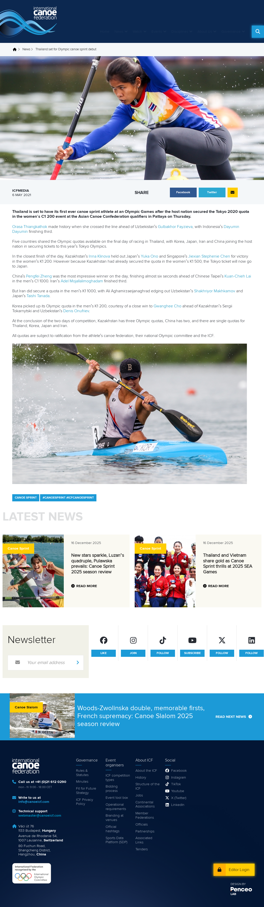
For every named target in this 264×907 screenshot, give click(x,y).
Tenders (141, 849)
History (140, 777)
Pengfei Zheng (39, 276)
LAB (233, 894)
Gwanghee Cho (167, 306)
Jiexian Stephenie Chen (209, 256)
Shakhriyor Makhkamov (214, 291)
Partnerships (144, 831)
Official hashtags (112, 829)
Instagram (178, 777)
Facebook (179, 770)
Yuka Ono (149, 256)
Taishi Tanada (38, 296)
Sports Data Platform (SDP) (116, 840)
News (119, 31)
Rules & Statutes (82, 773)
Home (104, 31)
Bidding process (112, 789)
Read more (86, 586)
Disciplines (179, 31)
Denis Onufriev (76, 311)
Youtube (177, 791)
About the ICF (146, 770)
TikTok (176, 784)
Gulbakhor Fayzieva (175, 227)
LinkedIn (177, 805)
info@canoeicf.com (33, 802)
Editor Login (239, 870)
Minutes (82, 781)
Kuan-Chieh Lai (237, 276)
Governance (231, 31)
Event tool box (117, 798)
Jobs (139, 795)
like (103, 653)
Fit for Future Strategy (86, 791)
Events (157, 31)
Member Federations (144, 815)
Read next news (231, 717)
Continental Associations (145, 804)
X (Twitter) (178, 798)
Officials (141, 824)
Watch (137, 31)
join (133, 653)
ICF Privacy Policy (84, 802)
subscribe (192, 653)
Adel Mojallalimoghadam (82, 281)
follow (163, 653)
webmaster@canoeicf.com (39, 815)
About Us (204, 31)
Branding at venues (114, 818)
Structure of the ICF (147, 786)
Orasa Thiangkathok (29, 227)
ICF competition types (118, 778)
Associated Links (143, 840)
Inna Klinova (99, 256)
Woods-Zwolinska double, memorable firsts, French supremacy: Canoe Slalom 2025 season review (141, 716)
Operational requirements (116, 807)
